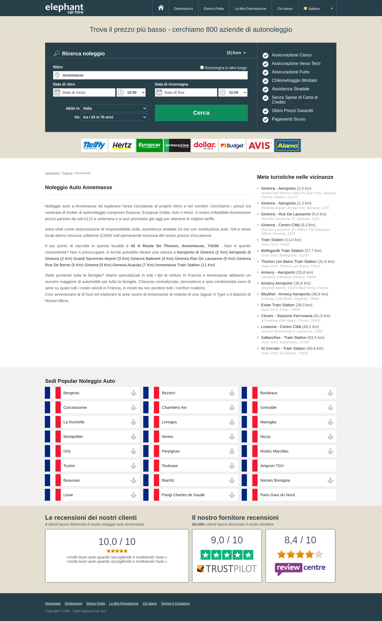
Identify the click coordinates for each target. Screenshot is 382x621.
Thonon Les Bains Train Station (288, 261)
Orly (67, 451)
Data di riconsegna (171, 84)
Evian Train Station (277, 305)
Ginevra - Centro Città (280, 225)
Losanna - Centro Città (281, 326)
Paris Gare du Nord (277, 495)
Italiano (311, 9)
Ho (77, 117)
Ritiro (58, 67)
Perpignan (171, 451)
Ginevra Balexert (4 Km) (152, 258)
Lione (68, 495)
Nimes (167, 436)
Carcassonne (75, 407)
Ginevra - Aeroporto (278, 188)
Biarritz (168, 480)
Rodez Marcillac (274, 451)
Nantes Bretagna (275, 480)
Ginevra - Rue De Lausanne (286, 214)
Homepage (53, 603)
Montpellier (73, 436)
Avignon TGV (272, 465)
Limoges (169, 422)
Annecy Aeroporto (277, 283)
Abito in (73, 108)
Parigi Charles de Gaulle (183, 495)
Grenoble (268, 407)
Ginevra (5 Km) (97, 265)
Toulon (69, 465)
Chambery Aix (174, 407)
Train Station (272, 239)
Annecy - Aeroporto (278, 272)
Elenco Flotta (214, 9)
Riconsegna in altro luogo (226, 68)
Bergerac (71, 393)
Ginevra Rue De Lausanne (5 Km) (205, 258)
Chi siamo (285, 9)
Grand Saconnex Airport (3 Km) (101, 258)
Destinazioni (183, 9)
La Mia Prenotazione (250, 9)
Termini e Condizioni (175, 603)
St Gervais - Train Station (283, 348)
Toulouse (170, 465)
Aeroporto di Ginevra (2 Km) (202, 252)
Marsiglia (268, 422)
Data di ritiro (64, 84)
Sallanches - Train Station (283, 337)
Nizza (265, 436)
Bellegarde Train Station (282, 250)
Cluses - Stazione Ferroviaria (286, 315)
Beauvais (71, 480)
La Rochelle (73, 422)
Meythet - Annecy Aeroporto (285, 294)
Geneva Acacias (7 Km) (133, 265)
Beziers (168, 393)
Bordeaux (268, 393)
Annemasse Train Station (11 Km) (185, 265)
